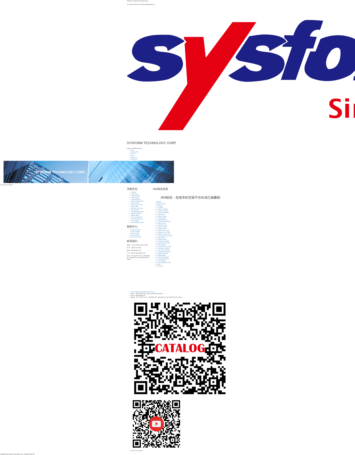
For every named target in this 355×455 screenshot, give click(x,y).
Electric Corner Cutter (164, 234)
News (132, 155)
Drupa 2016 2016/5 (135, 237)
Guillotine (160, 207)
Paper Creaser (162, 223)
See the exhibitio (135, 231)
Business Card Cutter (164, 243)
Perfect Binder (162, 218)
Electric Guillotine (163, 211)
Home (132, 150)
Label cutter (161, 214)
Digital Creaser (162, 228)
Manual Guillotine (163, 209)
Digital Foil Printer (163, 253)
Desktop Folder (162, 239)
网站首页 (158, 202)
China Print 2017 (135, 233)
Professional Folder (163, 241)
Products (132, 153)
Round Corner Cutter (163, 230)
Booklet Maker (162, 255)
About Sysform (134, 152)
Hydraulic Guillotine (163, 212)
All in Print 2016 (134, 235)
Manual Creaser (162, 225)
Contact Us (133, 157)
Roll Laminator (162, 244)
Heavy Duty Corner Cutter (165, 235)
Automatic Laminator (164, 248)
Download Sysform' (135, 230)
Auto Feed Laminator (164, 250)
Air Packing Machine (163, 259)
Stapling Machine (162, 219)
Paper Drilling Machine (164, 221)
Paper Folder (161, 237)
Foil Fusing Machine (163, 257)
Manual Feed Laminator (164, 246)
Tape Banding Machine (164, 262)
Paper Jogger (161, 260)
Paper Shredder (162, 216)
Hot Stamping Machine (164, 251)
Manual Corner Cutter (164, 232)
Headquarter (133, 159)
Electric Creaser (162, 227)
